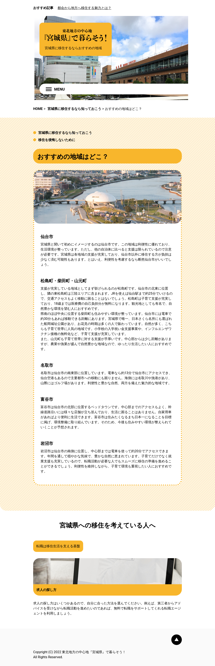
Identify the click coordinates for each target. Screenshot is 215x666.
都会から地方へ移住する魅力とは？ (84, 8)
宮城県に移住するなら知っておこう (65, 133)
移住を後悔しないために (56, 140)
